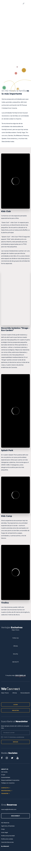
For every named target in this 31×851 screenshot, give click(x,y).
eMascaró (6, 846)
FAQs (3, 829)
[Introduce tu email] (15, 732)
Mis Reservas (5, 822)
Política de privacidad (8, 835)
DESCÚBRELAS (20, 675)
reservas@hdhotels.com (8, 809)
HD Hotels (4, 772)
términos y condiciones (17, 737)
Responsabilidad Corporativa (10, 780)
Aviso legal (4, 832)
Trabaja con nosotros (7, 783)
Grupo (3, 774)
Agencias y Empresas (8, 826)
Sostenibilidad (5, 777)
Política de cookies (7, 839)
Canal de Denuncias (7, 842)
